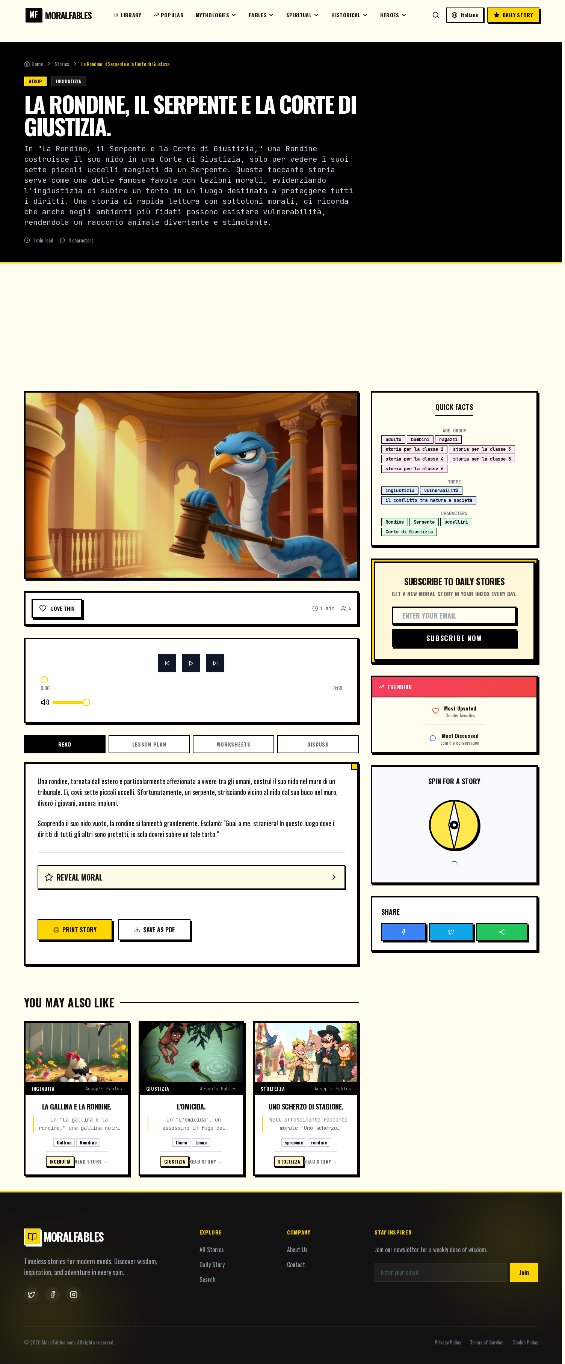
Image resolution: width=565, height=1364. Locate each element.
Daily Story (212, 1264)
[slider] (44, 680)
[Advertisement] (281, 319)
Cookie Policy (525, 1342)
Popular (168, 15)
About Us (297, 1249)
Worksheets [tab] (234, 744)
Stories (62, 64)
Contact (296, 1264)
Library (127, 15)
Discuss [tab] (318, 744)
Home (33, 64)
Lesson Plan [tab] (149, 744)
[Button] (167, 663)
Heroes (393, 15)
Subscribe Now (454, 638)
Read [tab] (64, 744)
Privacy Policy (448, 1342)
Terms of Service (486, 1342)
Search (207, 1279)
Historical (349, 15)
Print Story (75, 929)
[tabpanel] (191, 858)
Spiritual (302, 15)
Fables (261, 15)
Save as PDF (154, 929)
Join (524, 1272)
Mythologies (216, 15)
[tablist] (191, 744)
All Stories (211, 1249)
